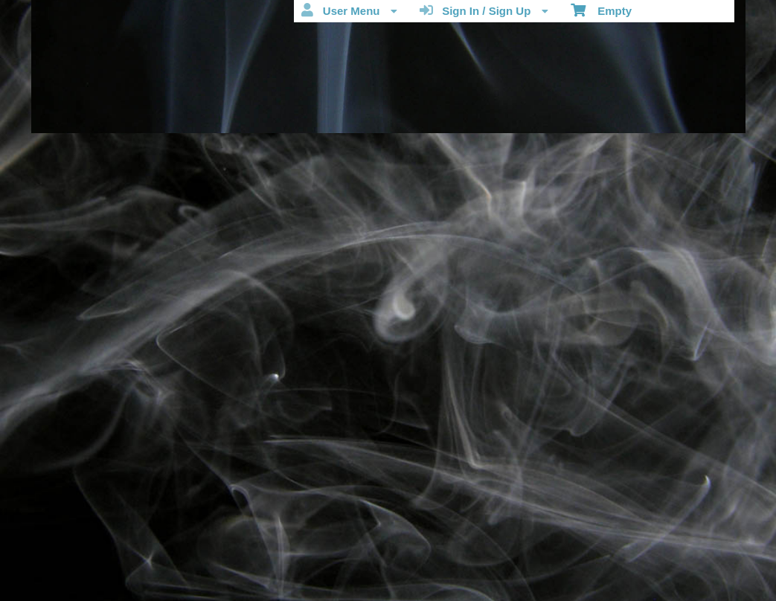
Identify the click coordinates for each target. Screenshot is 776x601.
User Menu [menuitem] (349, 10)
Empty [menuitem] (601, 9)
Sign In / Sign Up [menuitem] (484, 10)
